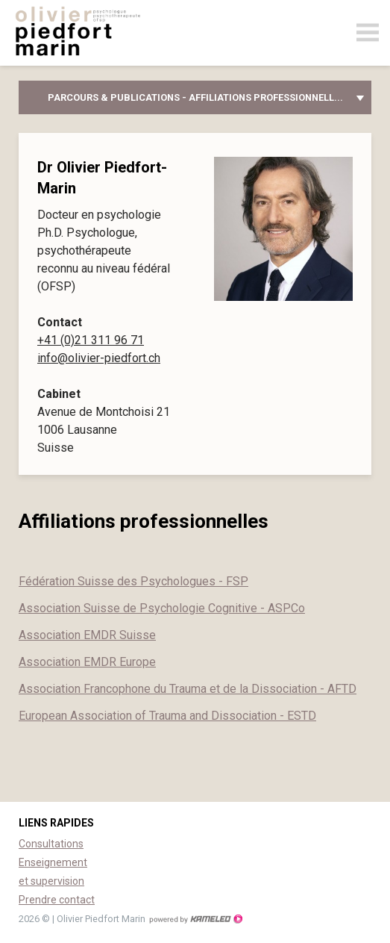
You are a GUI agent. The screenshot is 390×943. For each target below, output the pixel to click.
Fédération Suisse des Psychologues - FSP (133, 581)
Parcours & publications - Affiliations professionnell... (195, 97)
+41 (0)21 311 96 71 (90, 340)
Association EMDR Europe (87, 662)
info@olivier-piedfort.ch (98, 358)
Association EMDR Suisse (87, 635)
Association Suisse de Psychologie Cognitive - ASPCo (162, 608)
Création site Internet (195, 919)
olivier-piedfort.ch (89, 35)
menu (367, 33)
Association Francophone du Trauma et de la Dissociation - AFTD (187, 689)
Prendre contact (57, 900)
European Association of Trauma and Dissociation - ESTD (167, 716)
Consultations (51, 844)
